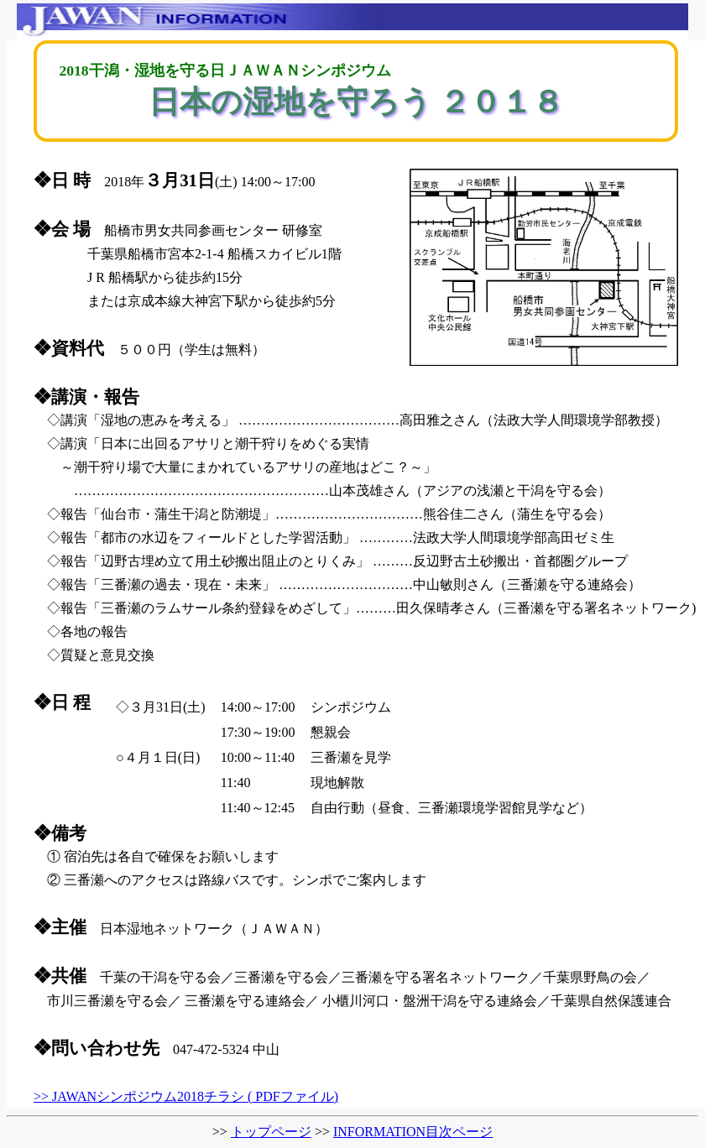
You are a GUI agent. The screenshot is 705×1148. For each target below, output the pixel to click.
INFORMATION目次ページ (413, 1132)
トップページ (271, 1132)
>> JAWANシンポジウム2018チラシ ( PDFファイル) (186, 1096)
